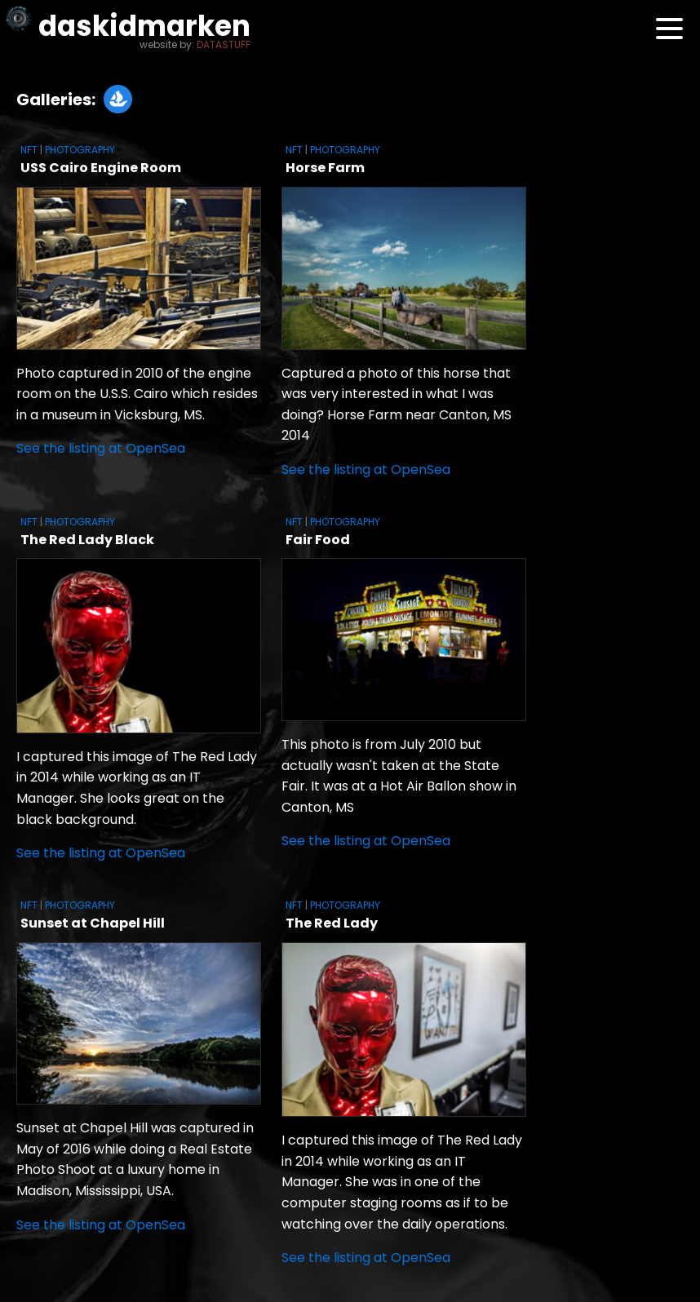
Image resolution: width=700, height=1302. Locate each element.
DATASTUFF (223, 44)
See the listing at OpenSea (100, 448)
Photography (80, 150)
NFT (29, 150)
